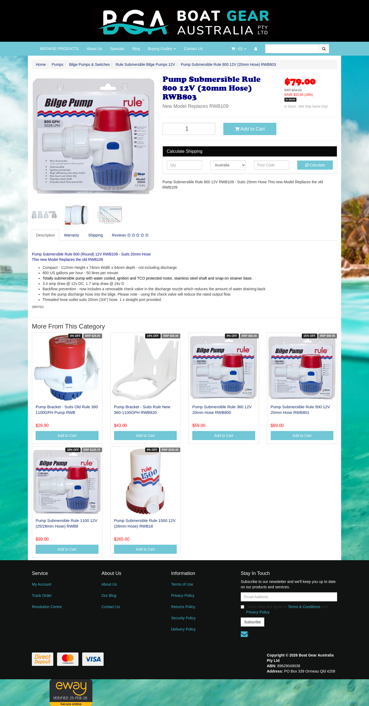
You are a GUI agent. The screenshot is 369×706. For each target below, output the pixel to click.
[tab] (46, 235)
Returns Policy (183, 607)
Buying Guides (162, 49)
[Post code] (271, 165)
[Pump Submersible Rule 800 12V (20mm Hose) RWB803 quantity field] (189, 129)
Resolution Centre (47, 607)
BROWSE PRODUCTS (59, 49)
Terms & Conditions (304, 607)
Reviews (130, 235)
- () (238, 49)
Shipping (95, 235)
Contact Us (193, 49)
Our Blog (108, 595)
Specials (117, 49)
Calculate (315, 165)
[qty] (184, 165)
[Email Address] (289, 596)
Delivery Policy (183, 629)
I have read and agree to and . (284, 609)
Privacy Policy (182, 595)
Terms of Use (182, 584)
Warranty (71, 235)
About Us (94, 49)
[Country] (228, 165)
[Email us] (244, 634)
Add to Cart (250, 129)
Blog (136, 49)
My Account (41, 584)
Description (45, 235)
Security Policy (183, 618)
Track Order (42, 595)
